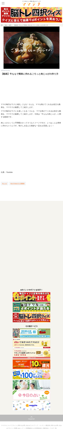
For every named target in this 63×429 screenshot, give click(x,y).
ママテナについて (6, 425)
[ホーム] (2, 25)
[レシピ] (4, 183)
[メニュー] (3, 3)
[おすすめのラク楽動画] (17, 183)
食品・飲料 (8, 25)
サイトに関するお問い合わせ (22, 425)
